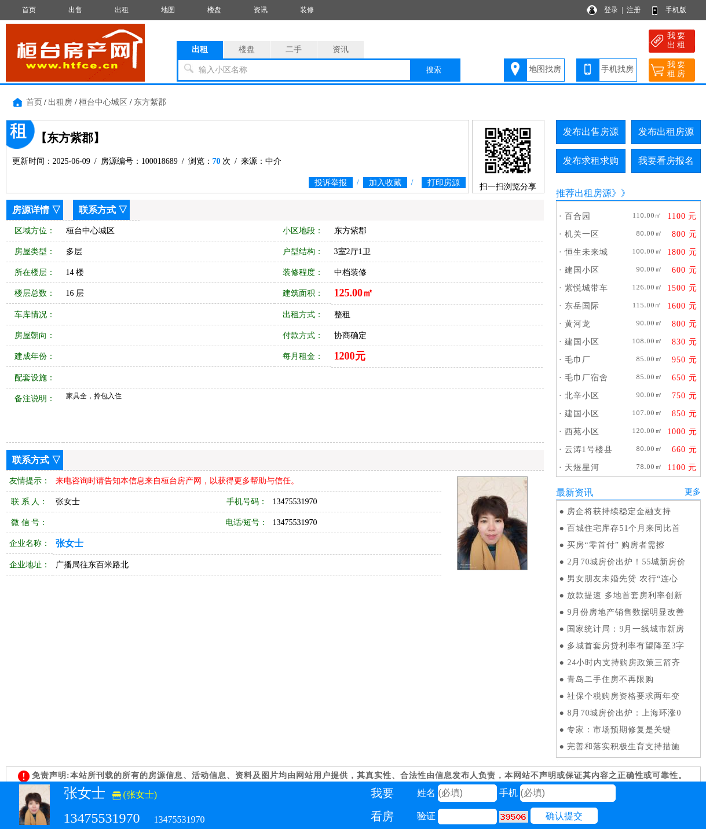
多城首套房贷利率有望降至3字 (626, 645)
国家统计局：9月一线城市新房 (626, 629)
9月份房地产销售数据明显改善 (626, 612)
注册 (634, 10)
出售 (75, 10)
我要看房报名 (666, 161)
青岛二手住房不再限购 (610, 679)
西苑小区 (582, 431)
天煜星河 (582, 467)
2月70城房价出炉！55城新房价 (626, 561)
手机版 (675, 10)
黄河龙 (578, 324)
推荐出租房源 (584, 193)
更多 (693, 491)
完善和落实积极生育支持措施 (623, 746)
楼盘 (214, 10)
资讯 (261, 10)
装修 (307, 10)
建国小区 (582, 270)
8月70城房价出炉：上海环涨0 (624, 713)
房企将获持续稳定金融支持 (619, 511)
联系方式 (97, 210)
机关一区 (582, 234)
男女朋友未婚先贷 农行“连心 (622, 578)
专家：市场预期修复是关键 (619, 729)
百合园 (578, 216)
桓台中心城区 (103, 102)
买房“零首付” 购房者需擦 (616, 545)
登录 (611, 10)
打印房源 (443, 182)
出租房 (60, 102)
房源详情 (30, 210)
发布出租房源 (666, 132)
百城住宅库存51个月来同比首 (624, 528)
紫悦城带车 (586, 288)
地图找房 (545, 69)
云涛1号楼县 (589, 449)
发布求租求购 (591, 161)
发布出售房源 (591, 132)
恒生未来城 (586, 252)
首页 (29, 10)
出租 (122, 10)
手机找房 (617, 69)
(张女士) (135, 794)
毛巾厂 (578, 359)
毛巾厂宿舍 (586, 377)
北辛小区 (582, 395)
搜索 (433, 69)
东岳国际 (582, 306)
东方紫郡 (150, 102)
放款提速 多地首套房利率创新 (625, 595)
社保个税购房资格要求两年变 (623, 696)
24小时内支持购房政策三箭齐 (624, 662)
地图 (168, 10)
